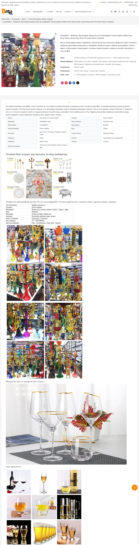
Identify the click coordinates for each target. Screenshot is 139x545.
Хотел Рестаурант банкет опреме (40, 19)
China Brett (5, 19)
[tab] (69, 101)
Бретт (24, 19)
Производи (16, 19)
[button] (93, 12)
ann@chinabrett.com (114, 2)
